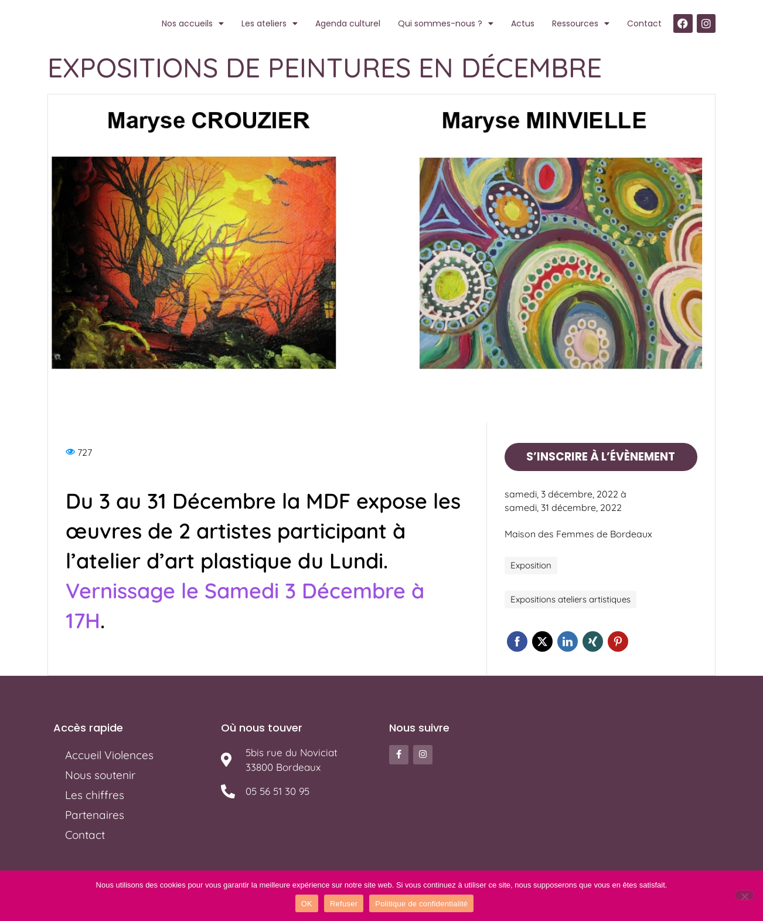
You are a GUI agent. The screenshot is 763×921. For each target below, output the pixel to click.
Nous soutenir (100, 774)
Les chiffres (94, 794)
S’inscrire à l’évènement (600, 456)
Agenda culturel (347, 23)
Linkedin (567, 641)
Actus (522, 23)
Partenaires (94, 814)
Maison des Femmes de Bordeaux (578, 533)
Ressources (580, 23)
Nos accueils (193, 23)
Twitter (542, 641)
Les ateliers (269, 23)
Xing (593, 641)
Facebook (517, 641)
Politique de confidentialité (421, 903)
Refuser (343, 903)
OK (306, 903)
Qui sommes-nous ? (445, 23)
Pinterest (618, 641)
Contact (644, 23)
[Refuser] (744, 895)
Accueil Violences (109, 754)
